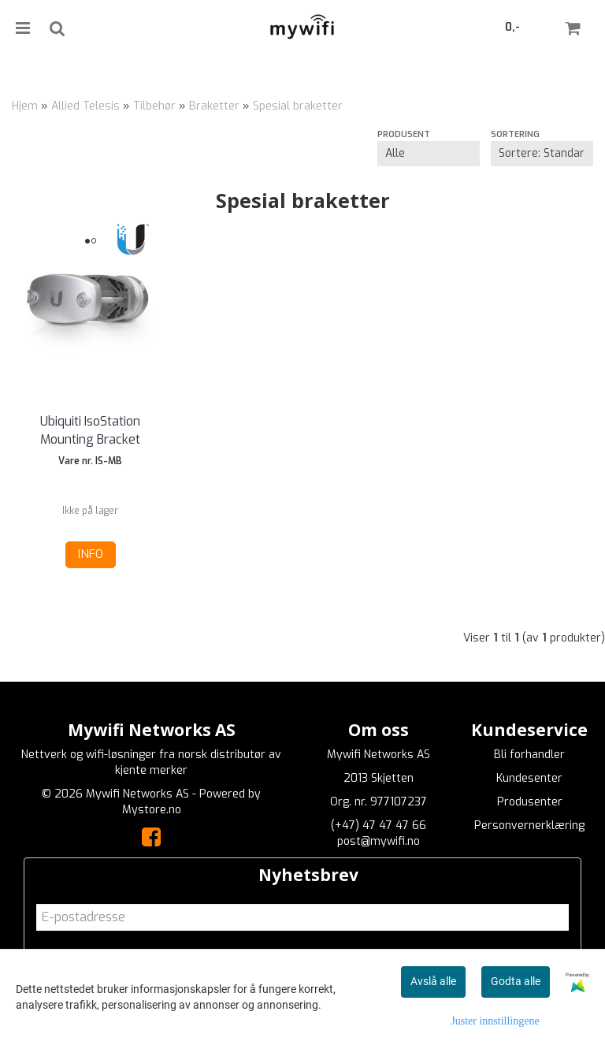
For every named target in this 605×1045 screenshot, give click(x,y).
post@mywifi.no (378, 841)
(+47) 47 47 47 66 (378, 825)
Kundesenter (529, 778)
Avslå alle (433, 981)
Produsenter (529, 801)
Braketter (214, 106)
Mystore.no (151, 809)
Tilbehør (154, 106)
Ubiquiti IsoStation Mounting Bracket (90, 430)
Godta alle (515, 981)
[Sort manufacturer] (428, 153)
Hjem (25, 106)
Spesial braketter (298, 106)
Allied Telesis (85, 106)
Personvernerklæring (529, 825)
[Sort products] (542, 153)
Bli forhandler (529, 754)
